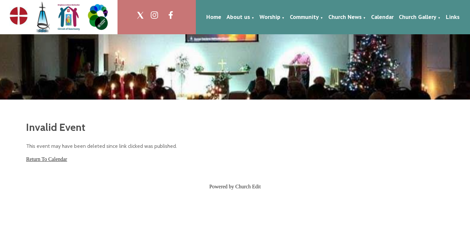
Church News (345, 17)
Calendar (382, 17)
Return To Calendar (46, 159)
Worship (269, 17)
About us (238, 17)
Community (304, 17)
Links (453, 17)
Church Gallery (417, 17)
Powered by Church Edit (235, 186)
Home (213, 17)
